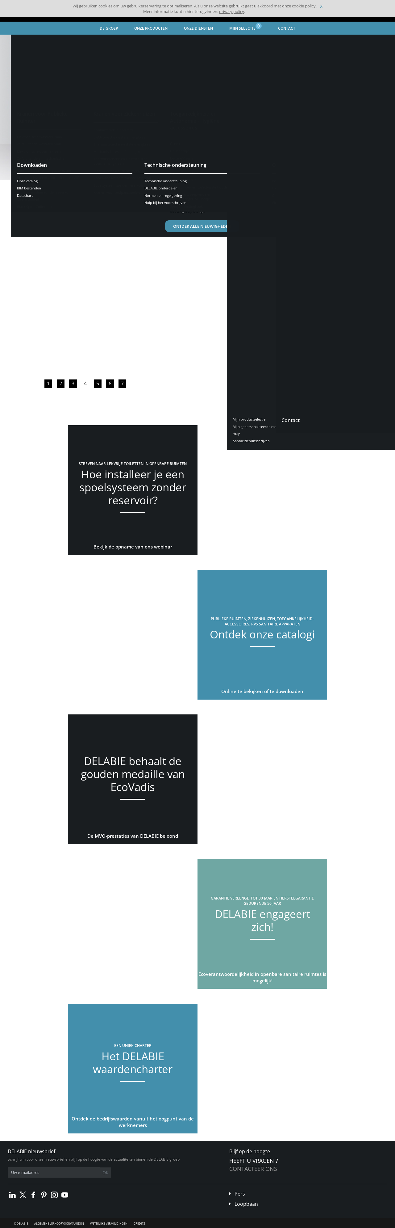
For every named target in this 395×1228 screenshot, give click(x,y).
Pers (240, 1193)
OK (105, 1172)
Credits (139, 1224)
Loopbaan (246, 1203)
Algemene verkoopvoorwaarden (59, 1224)
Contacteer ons (253, 1168)
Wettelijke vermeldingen (108, 1224)
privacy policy (231, 11)
